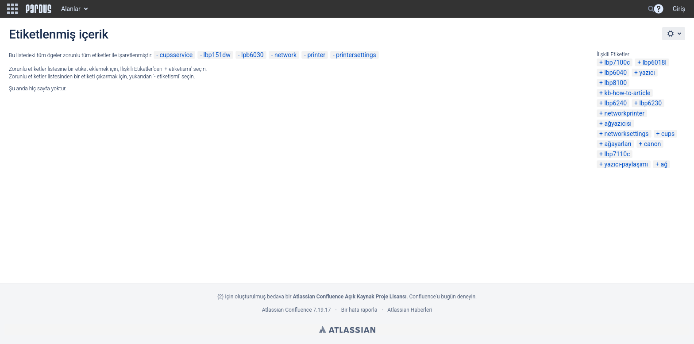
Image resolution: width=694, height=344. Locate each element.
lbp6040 (615, 72)
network (285, 54)
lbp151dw (217, 54)
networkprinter (624, 113)
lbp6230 (650, 103)
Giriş (679, 8)
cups (668, 133)
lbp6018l (655, 62)
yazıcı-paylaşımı (626, 164)
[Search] (651, 8)
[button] (12, 9)
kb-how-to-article (627, 93)
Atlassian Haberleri (409, 310)
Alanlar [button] (71, 8)
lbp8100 (615, 82)
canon (652, 143)
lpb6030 (252, 54)
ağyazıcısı (618, 123)
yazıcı (647, 72)
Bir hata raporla (359, 310)
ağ (664, 164)
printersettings (356, 54)
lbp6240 (615, 103)
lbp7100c (617, 62)
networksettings (626, 133)
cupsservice (176, 54)
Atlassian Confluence (287, 310)
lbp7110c (617, 154)
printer (316, 54)
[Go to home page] (38, 9)
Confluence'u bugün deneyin (442, 297)
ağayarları (617, 143)
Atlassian (347, 329)
